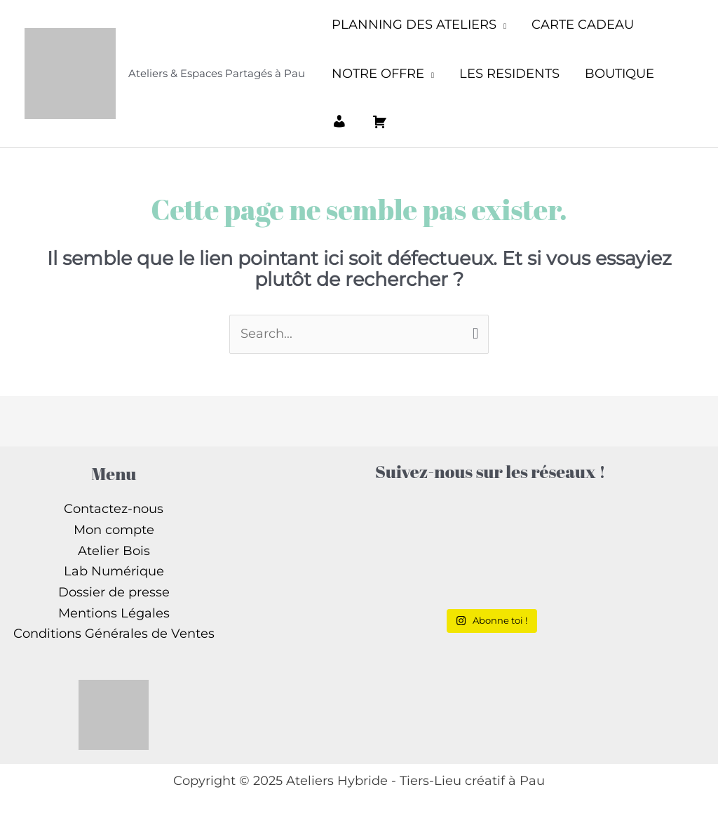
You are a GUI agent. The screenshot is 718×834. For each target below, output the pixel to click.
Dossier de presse (114, 592)
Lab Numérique (114, 571)
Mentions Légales (114, 613)
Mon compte (114, 530)
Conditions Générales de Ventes (114, 633)
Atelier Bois (114, 551)
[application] (501, 24)
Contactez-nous (113, 509)
